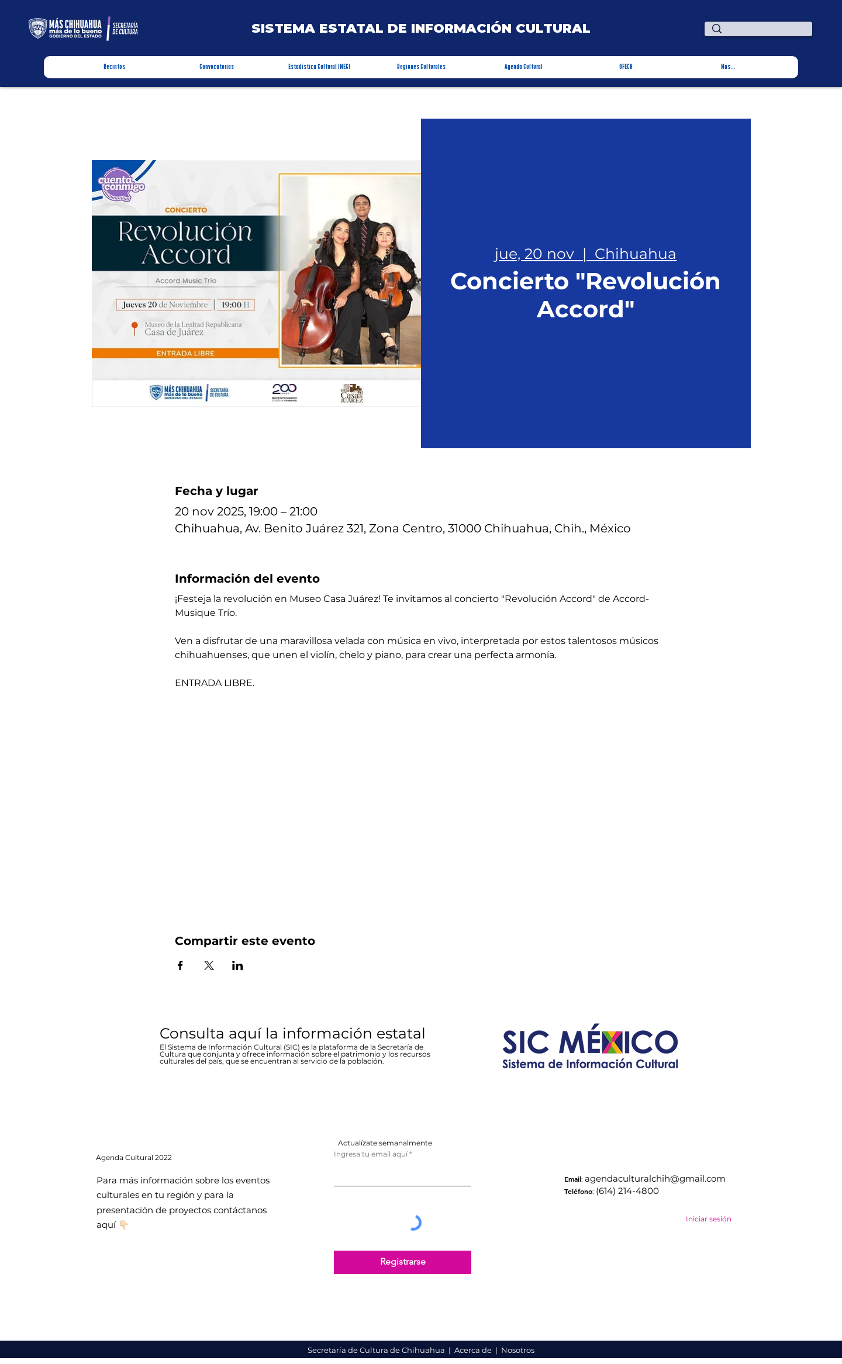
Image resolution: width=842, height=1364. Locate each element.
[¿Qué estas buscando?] (761, 34)
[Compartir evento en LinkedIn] (237, 965)
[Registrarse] (402, 1262)
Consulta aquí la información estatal (295, 1033)
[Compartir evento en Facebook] (180, 965)
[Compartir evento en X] (209, 965)
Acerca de (474, 1350)
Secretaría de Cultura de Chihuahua (377, 1350)
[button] (114, 67)
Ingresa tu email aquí (371, 1154)
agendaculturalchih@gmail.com (655, 1178)
